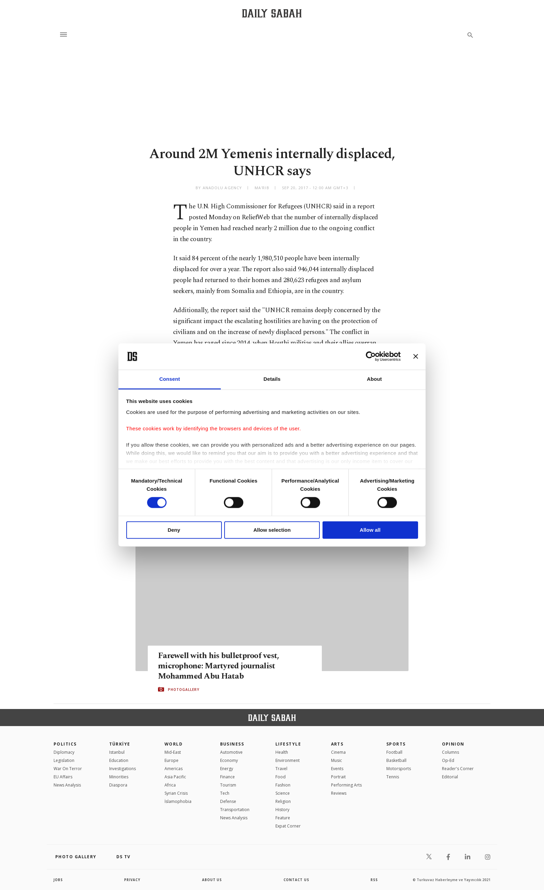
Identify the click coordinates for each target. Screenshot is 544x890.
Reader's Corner (458, 768)
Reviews (338, 793)
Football (394, 752)
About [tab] (374, 379)
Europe (171, 760)
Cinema (338, 752)
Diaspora (118, 785)
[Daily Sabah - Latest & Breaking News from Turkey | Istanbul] (272, 13)
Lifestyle (288, 744)
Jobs (58, 879)
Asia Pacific (175, 777)
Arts (337, 744)
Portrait (338, 777)
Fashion (282, 785)
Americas (173, 768)
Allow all (370, 530)
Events (337, 768)
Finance (227, 777)
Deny (174, 530)
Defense (228, 801)
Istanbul (117, 752)
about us (212, 879)
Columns (450, 752)
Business (232, 744)
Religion (283, 801)
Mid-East (172, 752)
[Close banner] (415, 356)
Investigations (122, 768)
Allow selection (271, 530)
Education (118, 760)
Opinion (453, 744)
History (282, 809)
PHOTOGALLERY (183, 689)
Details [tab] (272, 379)
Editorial (450, 777)
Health (281, 752)
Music (336, 760)
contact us (296, 879)
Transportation (234, 809)
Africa (170, 785)
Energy (226, 768)
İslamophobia (177, 801)
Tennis (392, 777)
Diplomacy (64, 752)
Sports (396, 744)
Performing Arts (346, 785)
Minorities (118, 777)
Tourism (228, 785)
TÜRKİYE (119, 744)
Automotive (231, 752)
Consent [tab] (169, 379)
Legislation (64, 760)
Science (282, 793)
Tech (224, 793)
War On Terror (68, 768)
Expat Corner (288, 826)
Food (280, 777)
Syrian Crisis (176, 793)
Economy (229, 760)
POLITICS (65, 744)
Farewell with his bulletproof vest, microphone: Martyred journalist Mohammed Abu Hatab (220, 665)
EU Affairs (63, 777)
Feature (282, 818)
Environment (287, 760)
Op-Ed (448, 760)
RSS (374, 879)
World (173, 744)
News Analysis (67, 785)
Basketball (396, 760)
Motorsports (398, 768)
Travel (281, 768)
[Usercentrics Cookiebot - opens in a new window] (371, 356)
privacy (132, 879)
